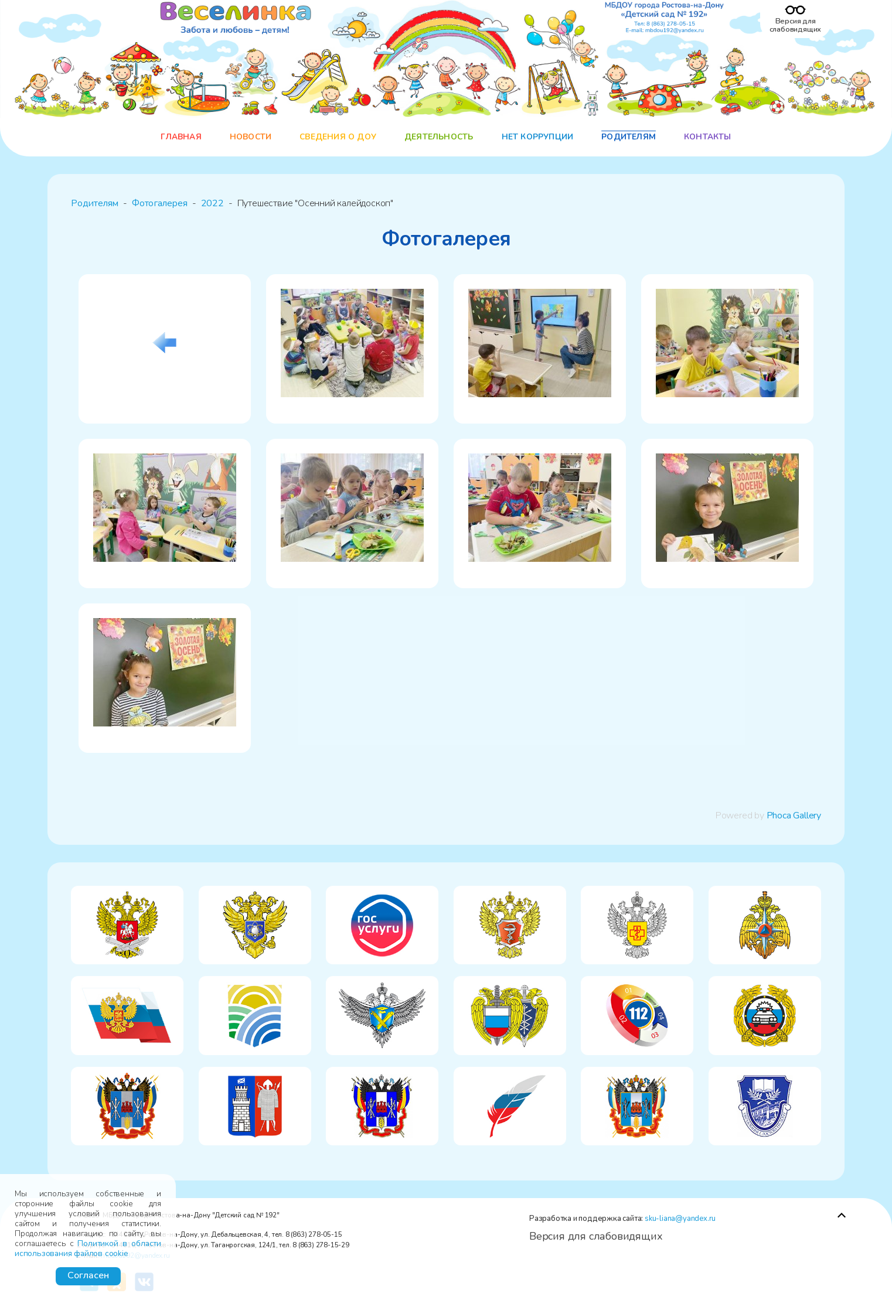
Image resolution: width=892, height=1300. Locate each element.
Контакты (707, 136)
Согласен (88, 1275)
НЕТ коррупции (538, 136)
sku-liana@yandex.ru (680, 1218)
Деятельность (438, 136)
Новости (250, 136)
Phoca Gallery (794, 815)
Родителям (628, 136)
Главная (181, 136)
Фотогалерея (160, 203)
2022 (212, 203)
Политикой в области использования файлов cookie (88, 1248)
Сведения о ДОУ (337, 136)
